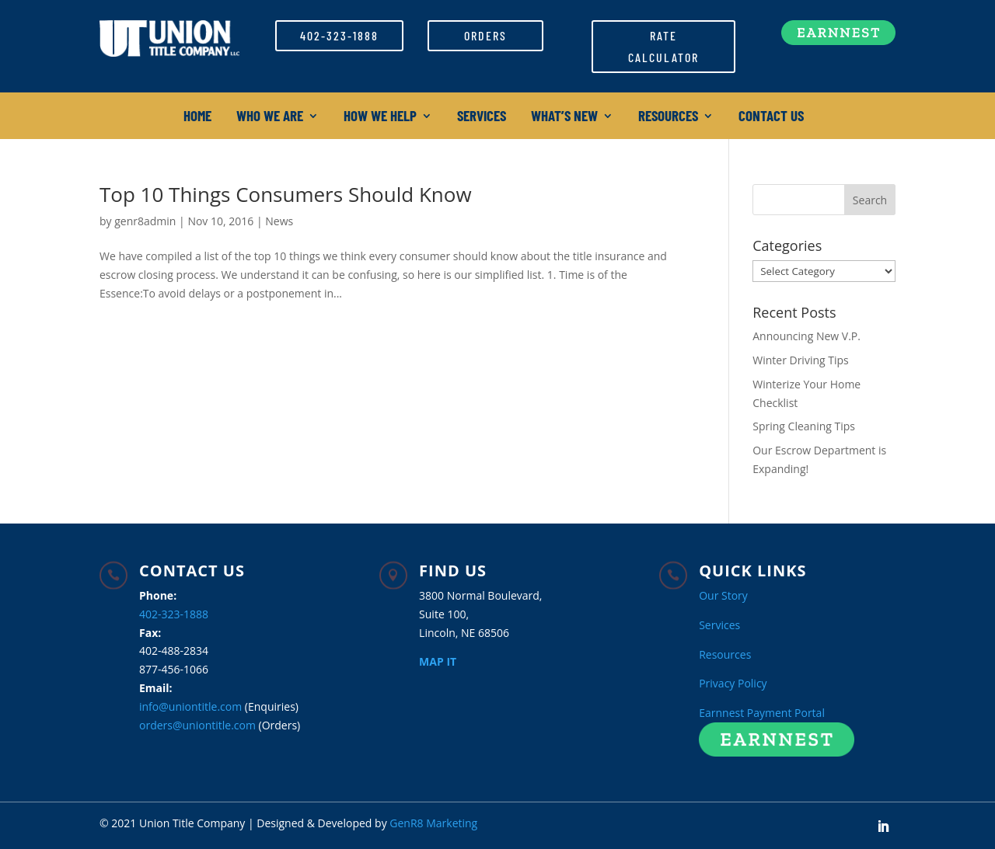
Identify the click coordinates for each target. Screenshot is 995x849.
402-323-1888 (339, 35)
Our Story (723, 595)
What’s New (564, 117)
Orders (485, 35)
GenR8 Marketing (433, 823)
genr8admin (145, 221)
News (279, 221)
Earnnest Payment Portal (762, 712)
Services (481, 117)
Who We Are (269, 117)
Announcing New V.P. (806, 336)
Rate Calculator (663, 46)
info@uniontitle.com (190, 706)
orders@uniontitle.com (197, 725)
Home (197, 117)
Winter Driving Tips (800, 360)
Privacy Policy (732, 683)
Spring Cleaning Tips (803, 426)
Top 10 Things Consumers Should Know (286, 194)
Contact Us (771, 117)
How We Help (380, 117)
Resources (668, 117)
